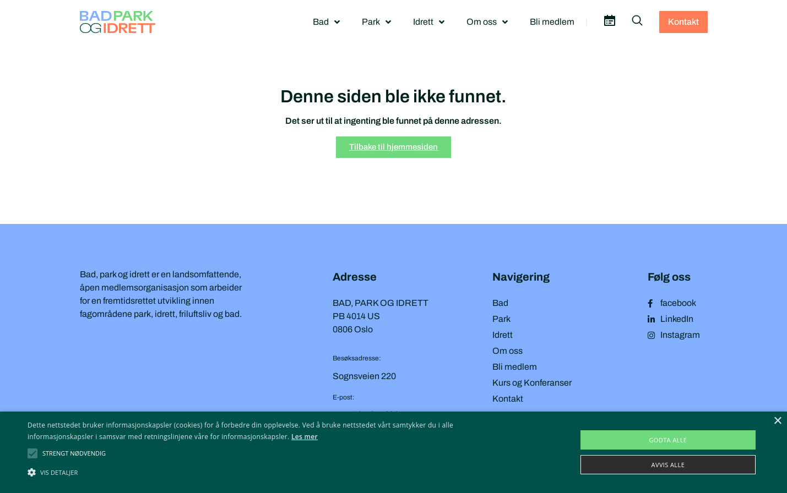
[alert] (393, 452)
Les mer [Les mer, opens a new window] (304, 436)
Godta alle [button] (668, 440)
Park (376, 22)
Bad (326, 22)
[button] (74, 453)
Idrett (428, 22)
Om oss (487, 22)
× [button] (777, 421)
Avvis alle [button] (668, 465)
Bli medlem (552, 21)
